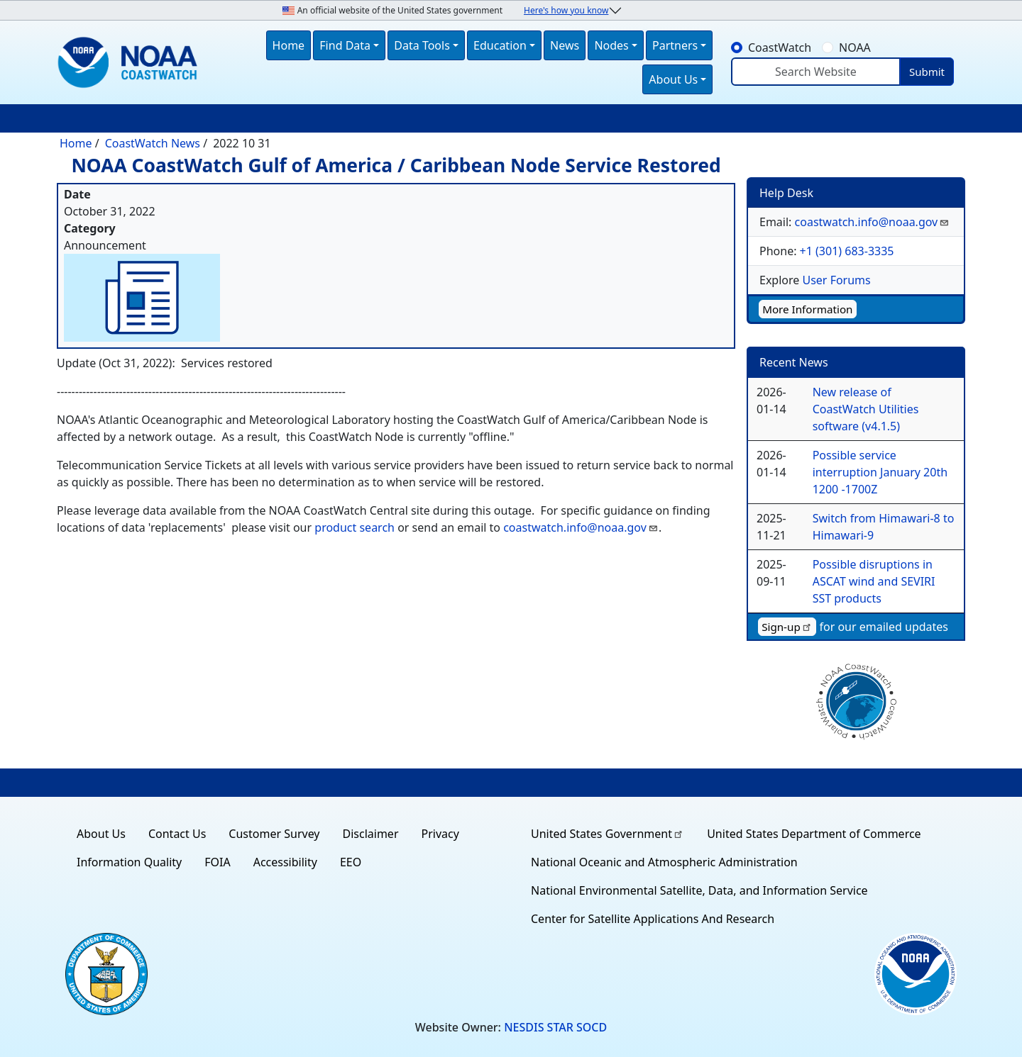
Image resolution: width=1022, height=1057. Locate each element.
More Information (807, 309)
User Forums (836, 280)
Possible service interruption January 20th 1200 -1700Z (880, 472)
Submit (927, 72)
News (564, 45)
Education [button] (500, 45)
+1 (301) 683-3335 (847, 251)
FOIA (217, 862)
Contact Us (177, 833)
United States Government (607, 833)
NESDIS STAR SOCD (555, 1027)
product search (353, 527)
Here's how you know (566, 10)
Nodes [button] (611, 45)
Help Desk (786, 193)
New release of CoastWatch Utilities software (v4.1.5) (866, 409)
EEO (350, 862)
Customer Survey (274, 833)
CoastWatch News (152, 143)
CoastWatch (779, 47)
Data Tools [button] (422, 45)
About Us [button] (673, 79)
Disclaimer (371, 833)
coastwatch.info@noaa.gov (581, 527)
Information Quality (129, 862)
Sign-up (787, 627)
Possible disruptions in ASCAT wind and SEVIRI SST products (874, 581)
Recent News (793, 362)
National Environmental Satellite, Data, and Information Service (699, 890)
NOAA (855, 47)
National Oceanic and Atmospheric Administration (664, 862)
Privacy (440, 833)
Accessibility (285, 862)
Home (289, 45)
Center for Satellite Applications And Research (652, 919)
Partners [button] (675, 45)
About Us (101, 833)
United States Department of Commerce (814, 833)
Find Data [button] (344, 45)
